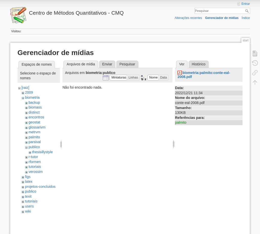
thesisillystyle (42, 152)
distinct (34, 112)
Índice (246, 18)
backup (34, 102)
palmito (34, 137)
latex (29, 181)
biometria (32, 97)
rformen (35, 162)
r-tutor (33, 157)
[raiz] (25, 88)
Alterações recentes (188, 18)
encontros (36, 117)
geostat (34, 122)
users (29, 206)
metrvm (34, 132)
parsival (35, 142)
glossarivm (37, 127)
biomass (35, 107)
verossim (36, 172)
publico (34, 147)
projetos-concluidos (40, 187)
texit (28, 196)
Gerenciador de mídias (222, 18)
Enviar (107, 64)
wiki (28, 211)
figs (28, 177)
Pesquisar (247, 11)
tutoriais (35, 167)
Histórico (198, 64)
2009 (29, 92)
